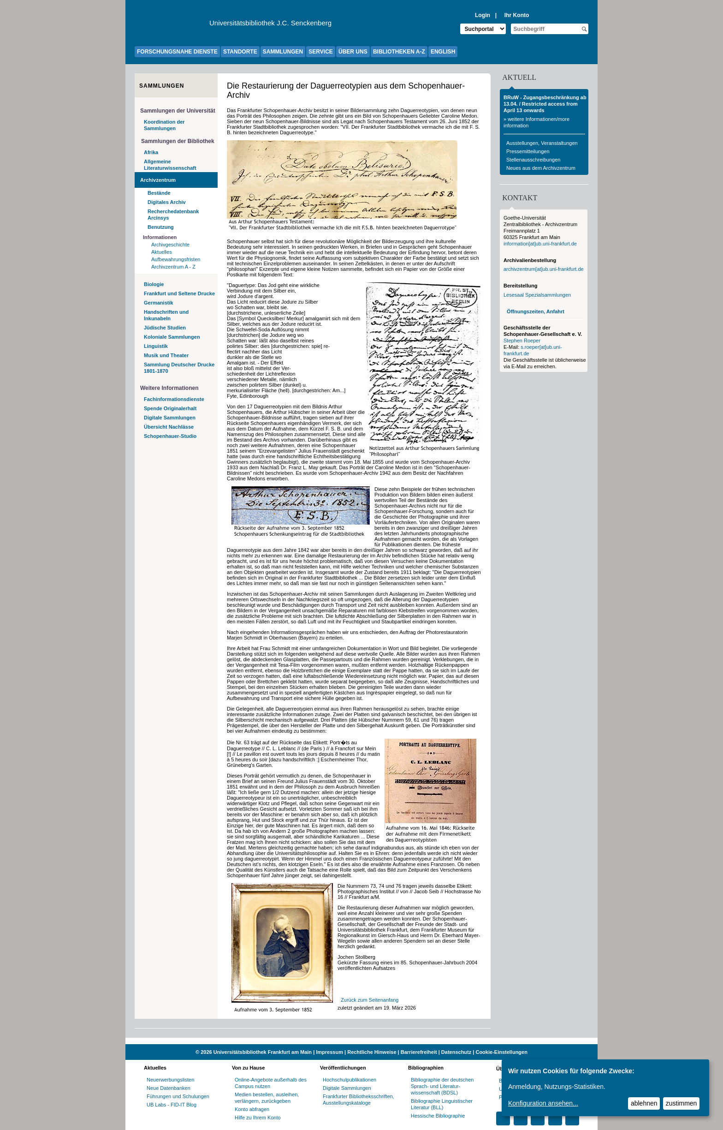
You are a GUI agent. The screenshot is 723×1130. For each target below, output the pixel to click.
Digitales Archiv (167, 202)
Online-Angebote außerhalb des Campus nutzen (271, 1083)
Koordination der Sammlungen (164, 125)
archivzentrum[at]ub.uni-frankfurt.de (544, 269)
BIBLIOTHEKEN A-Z (399, 51)
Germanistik (158, 302)
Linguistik (156, 346)
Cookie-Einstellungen (501, 1052)
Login (482, 15)
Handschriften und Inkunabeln (166, 315)
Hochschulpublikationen (349, 1079)
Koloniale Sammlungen (172, 337)
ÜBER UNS (352, 51)
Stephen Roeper (522, 340)
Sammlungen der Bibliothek (177, 141)
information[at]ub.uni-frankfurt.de (540, 243)
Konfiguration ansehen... (543, 1103)
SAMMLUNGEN (283, 51)
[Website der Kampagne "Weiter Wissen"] (361, 1041)
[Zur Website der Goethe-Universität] (172, 25)
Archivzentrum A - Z (173, 266)
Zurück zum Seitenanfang (369, 1000)
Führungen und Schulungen (178, 1096)
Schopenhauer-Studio (170, 436)
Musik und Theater (166, 355)
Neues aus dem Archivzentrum (540, 168)
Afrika (151, 152)
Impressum (329, 1052)
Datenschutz (456, 1052)
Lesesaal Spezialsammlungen (537, 295)
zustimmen (681, 1103)
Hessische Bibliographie (438, 1115)
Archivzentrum (158, 180)
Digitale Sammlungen (170, 417)
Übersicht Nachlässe (169, 427)
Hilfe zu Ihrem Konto (258, 1117)
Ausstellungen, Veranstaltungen (542, 143)
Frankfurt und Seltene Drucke (179, 293)
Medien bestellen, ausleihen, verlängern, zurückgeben (267, 1098)
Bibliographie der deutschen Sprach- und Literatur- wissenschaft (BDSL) (442, 1086)
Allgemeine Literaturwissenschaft (170, 165)
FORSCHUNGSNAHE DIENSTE (177, 51)
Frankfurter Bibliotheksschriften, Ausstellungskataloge (358, 1100)
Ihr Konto (516, 15)
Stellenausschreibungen (533, 159)
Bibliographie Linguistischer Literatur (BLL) (442, 1104)
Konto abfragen (252, 1109)
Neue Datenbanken (168, 1088)
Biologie (154, 284)
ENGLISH (443, 51)
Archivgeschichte (170, 244)
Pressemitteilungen (528, 151)
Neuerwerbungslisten (170, 1079)
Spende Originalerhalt (170, 408)
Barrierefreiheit (419, 1052)
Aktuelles (161, 252)
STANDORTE (240, 51)
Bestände (159, 193)
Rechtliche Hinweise (371, 1052)
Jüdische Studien (165, 327)
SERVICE (320, 51)
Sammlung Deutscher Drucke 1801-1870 (179, 368)
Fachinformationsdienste (174, 399)
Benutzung (161, 227)
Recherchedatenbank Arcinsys (173, 215)
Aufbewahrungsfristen (175, 259)
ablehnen (644, 1103)
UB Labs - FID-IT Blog (171, 1104)
